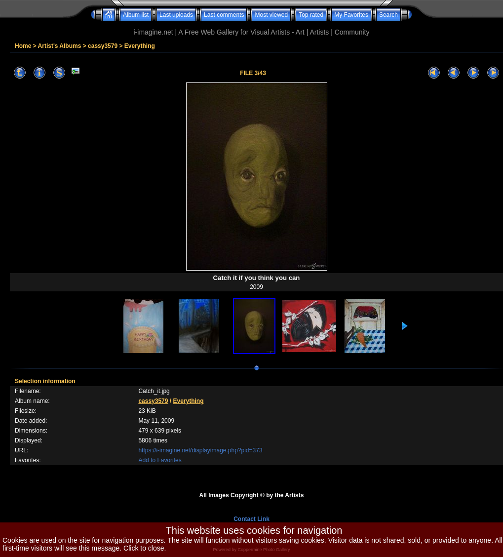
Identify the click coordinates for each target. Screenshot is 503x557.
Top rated (311, 14)
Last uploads (176, 14)
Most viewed (271, 14)
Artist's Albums (59, 45)
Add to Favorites (159, 460)
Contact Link (251, 519)
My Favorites (351, 14)
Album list (136, 14)
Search (388, 14)
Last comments (224, 14)
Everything (139, 45)
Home (23, 45)
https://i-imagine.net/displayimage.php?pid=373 (200, 450)
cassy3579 (102, 45)
